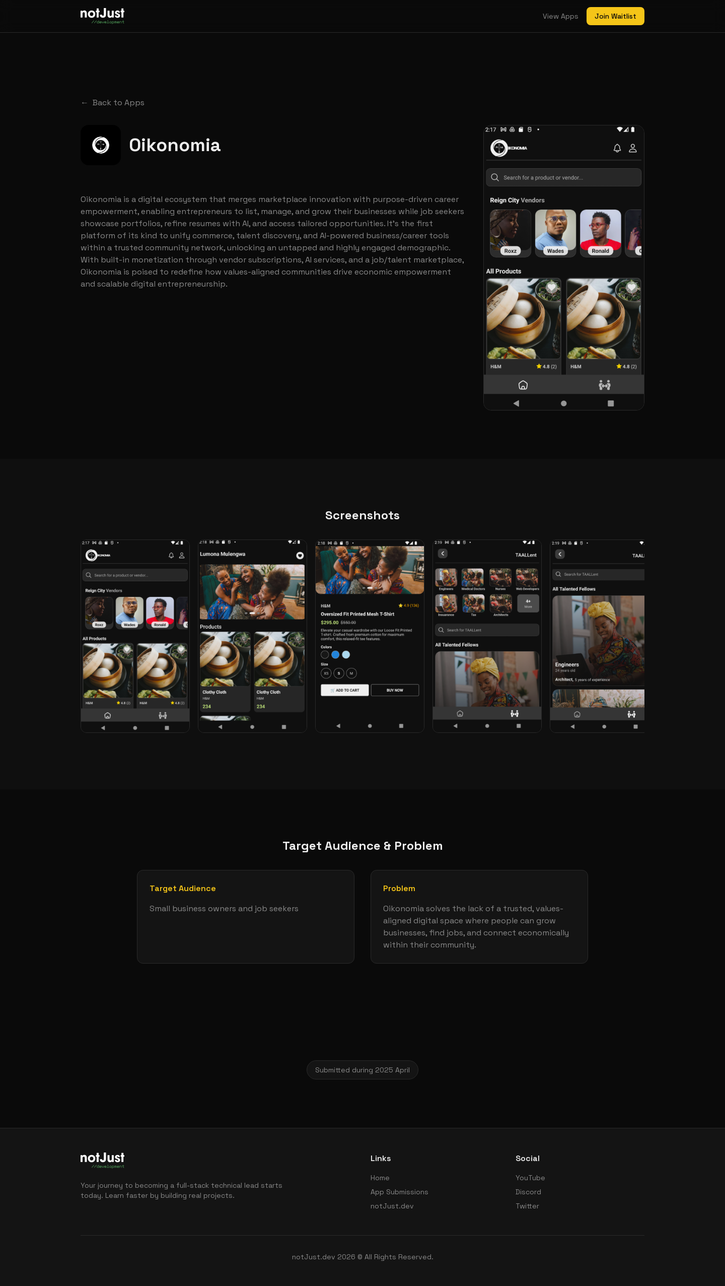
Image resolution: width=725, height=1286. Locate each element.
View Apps (560, 16)
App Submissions (399, 1191)
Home (380, 1177)
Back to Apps (112, 103)
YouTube (530, 1177)
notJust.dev (392, 1205)
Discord (528, 1191)
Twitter (527, 1205)
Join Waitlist (615, 16)
